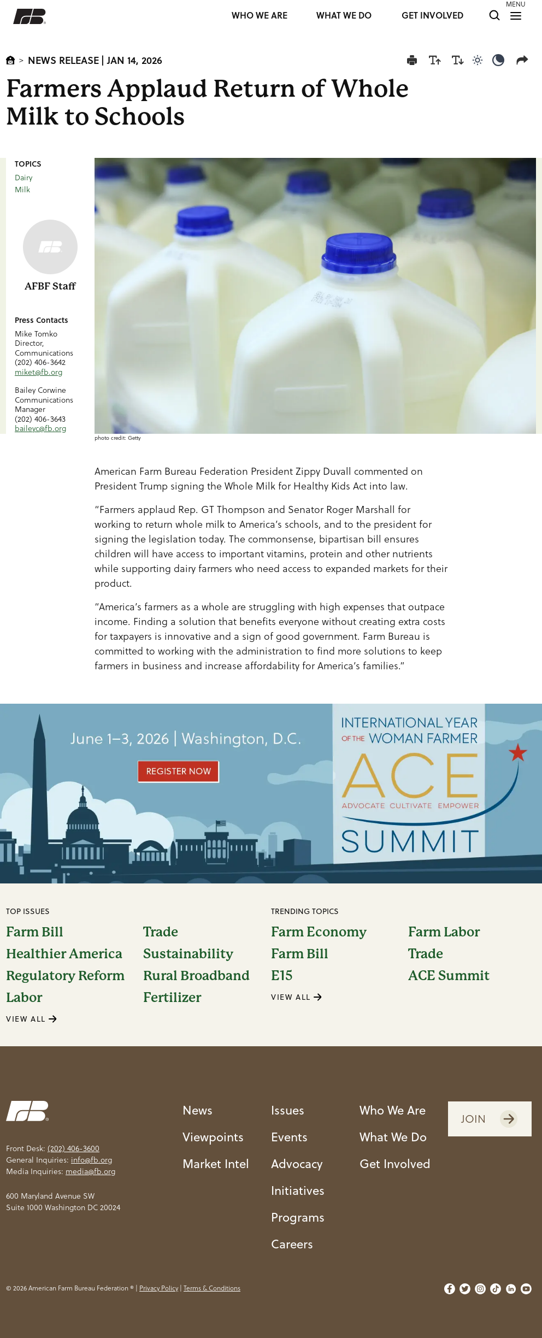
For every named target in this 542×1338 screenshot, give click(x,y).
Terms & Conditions (212, 1288)
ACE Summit (449, 975)
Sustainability (188, 953)
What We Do (393, 1136)
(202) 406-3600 (73, 1148)
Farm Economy (319, 932)
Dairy (23, 177)
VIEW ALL (31, 1018)
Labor (24, 997)
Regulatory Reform (65, 975)
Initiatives (298, 1190)
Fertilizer (172, 997)
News (197, 1109)
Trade (160, 932)
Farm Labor (444, 932)
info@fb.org (91, 1159)
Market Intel (215, 1163)
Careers (292, 1243)
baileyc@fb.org (40, 428)
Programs (298, 1216)
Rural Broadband (196, 975)
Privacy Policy (158, 1288)
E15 (282, 975)
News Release (63, 60)
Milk (22, 189)
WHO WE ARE (259, 16)
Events (289, 1136)
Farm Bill (34, 932)
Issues (287, 1109)
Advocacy (297, 1163)
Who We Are (393, 1109)
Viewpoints (213, 1136)
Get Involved (395, 1163)
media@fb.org (90, 1171)
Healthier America (64, 953)
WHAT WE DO (344, 16)
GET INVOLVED (432, 16)
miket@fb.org (38, 372)
